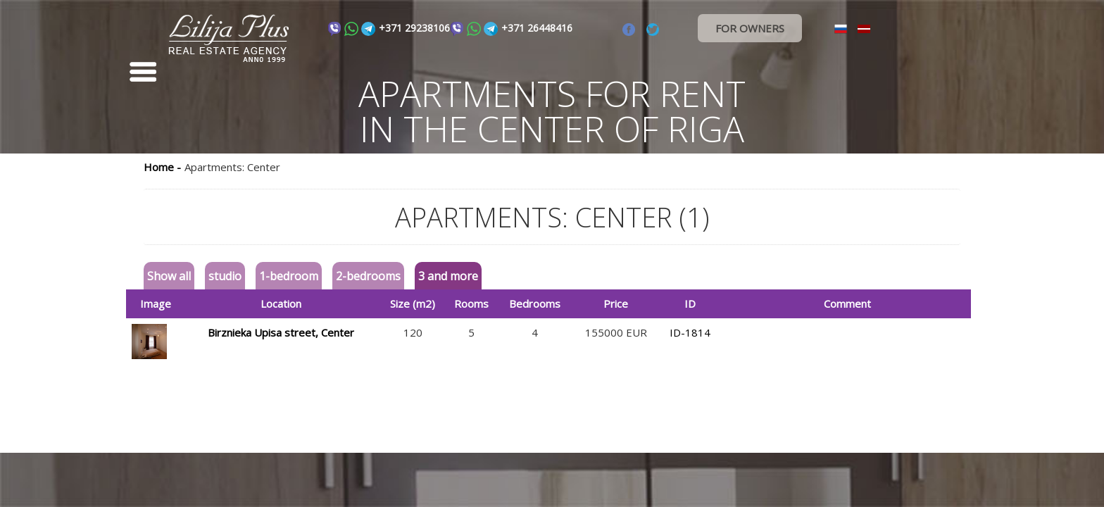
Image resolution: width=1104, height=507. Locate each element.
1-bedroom (288, 276)
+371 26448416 (536, 28)
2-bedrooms (368, 276)
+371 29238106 (414, 28)
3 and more (448, 276)
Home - (162, 167)
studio (225, 276)
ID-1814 (690, 332)
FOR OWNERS (749, 28)
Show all (169, 276)
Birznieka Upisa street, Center (281, 332)
